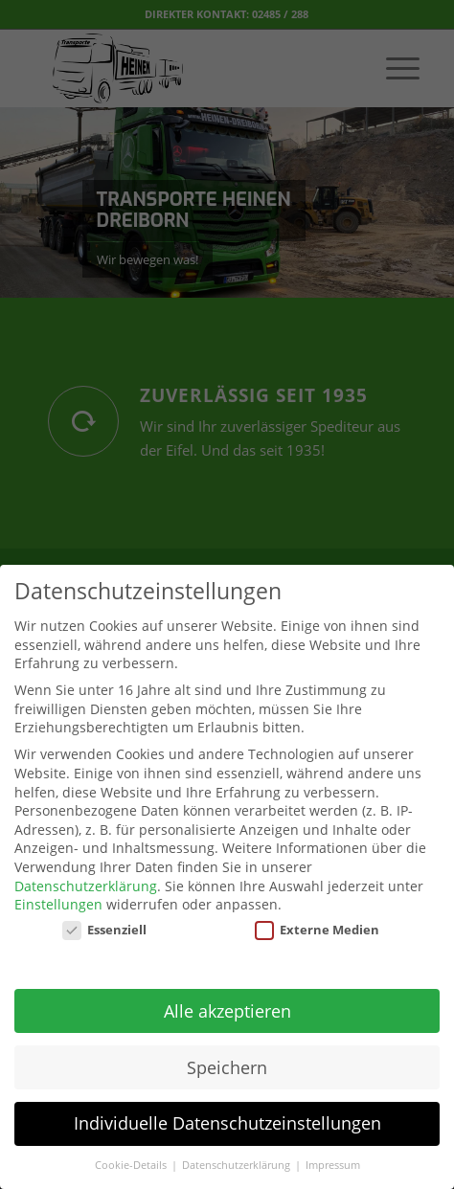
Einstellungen (58, 892)
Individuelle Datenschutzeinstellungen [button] (227, 1110)
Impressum (333, 1152)
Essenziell (104, 918)
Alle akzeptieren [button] (227, 997)
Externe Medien (317, 918)
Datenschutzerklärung (85, 873)
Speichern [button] (227, 1054)
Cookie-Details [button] (132, 1152)
